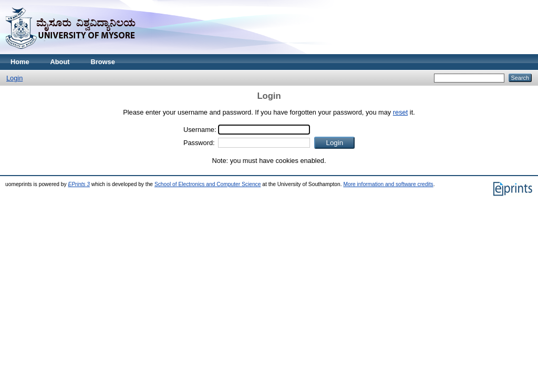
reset (400, 112)
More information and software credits (388, 184)
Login (14, 78)
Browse (103, 62)
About (60, 62)
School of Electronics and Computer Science (207, 184)
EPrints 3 (79, 184)
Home (20, 62)
